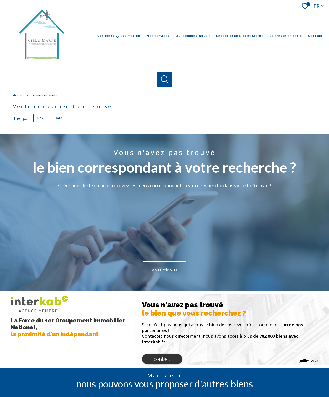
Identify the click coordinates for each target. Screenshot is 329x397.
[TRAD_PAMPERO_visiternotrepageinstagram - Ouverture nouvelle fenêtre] (165, 376)
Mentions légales (192, 392)
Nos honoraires (151, 392)
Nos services (158, 36)
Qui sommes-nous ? (192, 36)
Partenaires (225, 392)
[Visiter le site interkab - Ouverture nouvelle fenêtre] (248, 375)
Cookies (263, 392)
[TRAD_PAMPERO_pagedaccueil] (41, 59)
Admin (210, 392)
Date (58, 118)
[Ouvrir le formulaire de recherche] (164, 79)
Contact (315, 36)
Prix (40, 118)
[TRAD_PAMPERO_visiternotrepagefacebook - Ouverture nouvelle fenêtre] (148, 376)
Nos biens (105, 36)
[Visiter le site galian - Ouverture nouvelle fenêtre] (286, 375)
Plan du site (171, 392)
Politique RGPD (245, 392)
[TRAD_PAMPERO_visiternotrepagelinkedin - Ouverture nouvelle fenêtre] (181, 376)
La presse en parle (285, 36)
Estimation (130, 36)
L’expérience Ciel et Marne (239, 36)
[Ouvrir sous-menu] (117, 35)
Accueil (18, 95)
